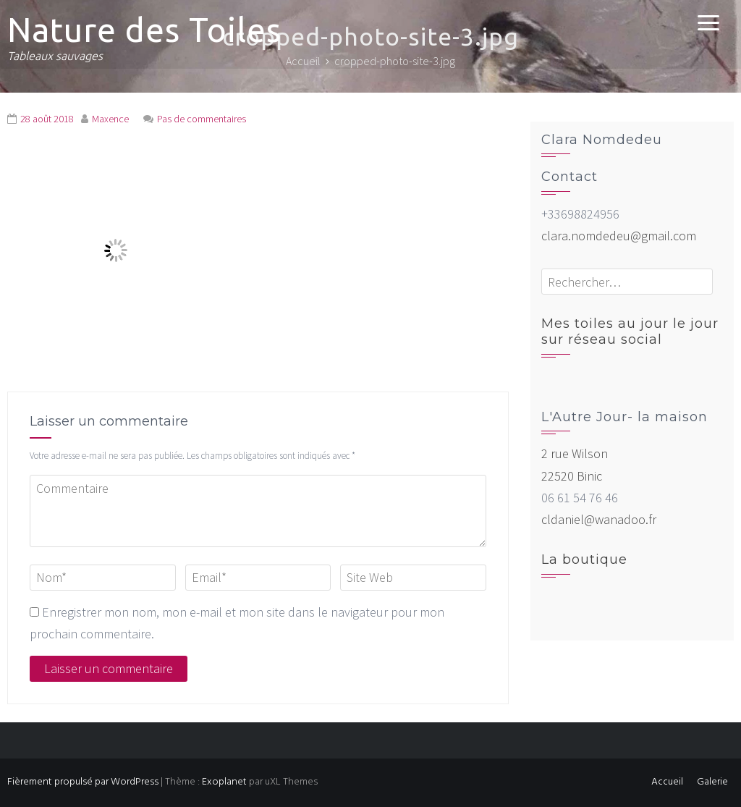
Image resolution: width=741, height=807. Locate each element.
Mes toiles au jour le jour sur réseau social (630, 331)
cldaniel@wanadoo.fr (598, 519)
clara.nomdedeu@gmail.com (618, 235)
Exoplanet (224, 782)
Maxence (110, 118)
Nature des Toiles (144, 29)
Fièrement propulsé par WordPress (82, 782)
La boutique (584, 559)
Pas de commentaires (201, 118)
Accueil (667, 782)
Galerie (712, 782)
